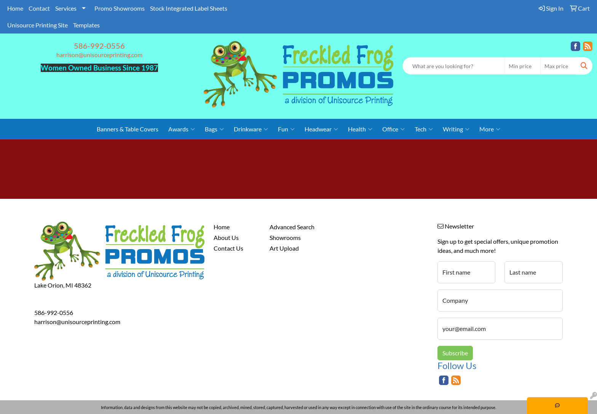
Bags (214, 129)
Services (66, 8)
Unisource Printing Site (37, 25)
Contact (39, 8)
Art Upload (284, 248)
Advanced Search (292, 226)
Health (360, 129)
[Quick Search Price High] (558, 66)
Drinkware (251, 129)
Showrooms (285, 237)
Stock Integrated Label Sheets (188, 8)
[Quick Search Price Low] (522, 66)
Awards (181, 129)
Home (15, 8)
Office (393, 129)
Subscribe (455, 352)
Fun (286, 129)
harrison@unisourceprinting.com (99, 54)
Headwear (321, 129)
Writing (456, 129)
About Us (226, 237)
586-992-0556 (99, 45)
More (489, 129)
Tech (424, 129)
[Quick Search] (453, 66)
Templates (86, 25)
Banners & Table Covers (127, 129)
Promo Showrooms (119, 8)
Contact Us (228, 248)
